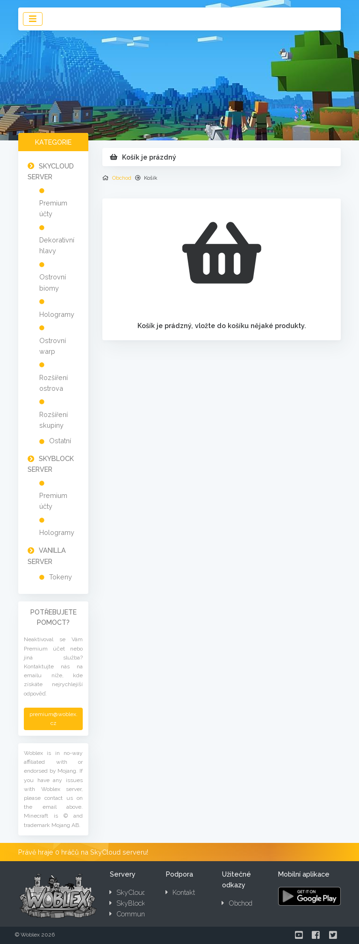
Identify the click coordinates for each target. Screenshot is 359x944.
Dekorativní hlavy (56, 245)
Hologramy (56, 314)
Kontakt (180, 892)
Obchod (121, 178)
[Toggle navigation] (33, 19)
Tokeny (60, 577)
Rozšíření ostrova (53, 382)
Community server (141, 914)
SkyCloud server (138, 892)
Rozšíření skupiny (53, 419)
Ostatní (60, 441)
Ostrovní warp (52, 346)
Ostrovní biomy (52, 282)
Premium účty (53, 208)
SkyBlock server (137, 903)
